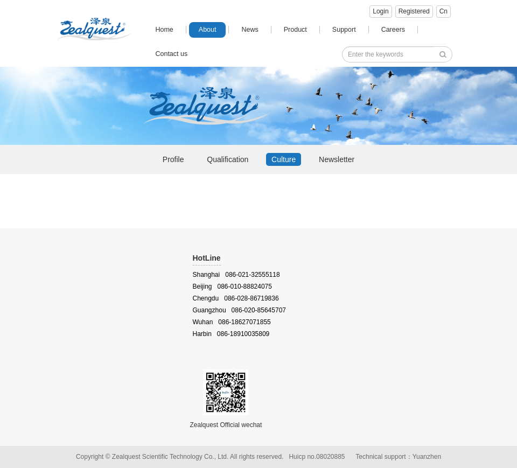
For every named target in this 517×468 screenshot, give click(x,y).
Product (295, 29)
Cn (443, 11)
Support (344, 29)
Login (380, 11)
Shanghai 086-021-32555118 (236, 274)
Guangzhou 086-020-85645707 (239, 310)
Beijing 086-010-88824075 (232, 286)
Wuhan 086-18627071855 (232, 322)
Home (164, 29)
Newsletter (336, 159)
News (249, 29)
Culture (283, 159)
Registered (414, 11)
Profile (173, 159)
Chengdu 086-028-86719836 (236, 298)
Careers (393, 29)
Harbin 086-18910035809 (231, 334)
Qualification (227, 159)
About (207, 29)
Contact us (171, 54)
